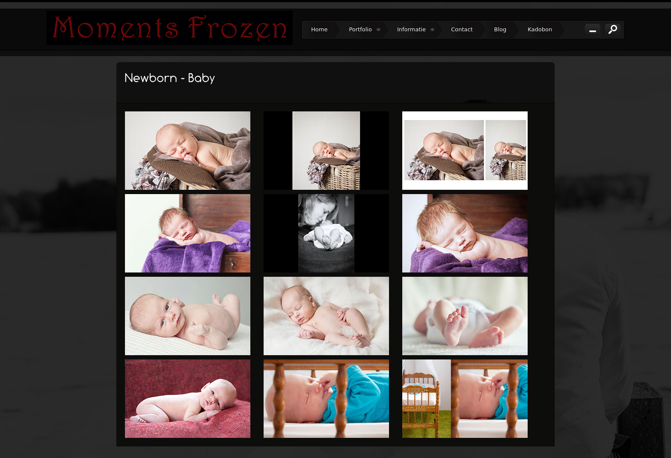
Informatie (416, 29)
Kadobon (540, 29)
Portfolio (365, 29)
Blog (500, 29)
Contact (462, 29)
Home (319, 29)
